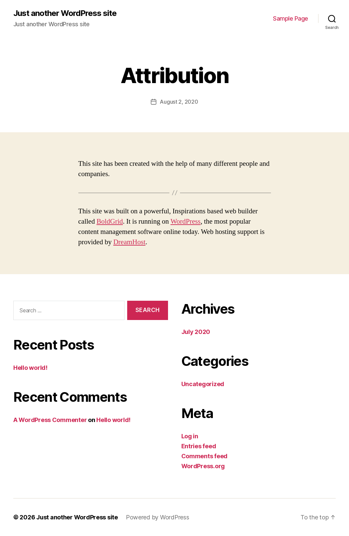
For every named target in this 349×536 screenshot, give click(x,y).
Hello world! (30, 367)
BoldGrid (110, 221)
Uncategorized (202, 383)
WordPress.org (203, 466)
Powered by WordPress (157, 517)
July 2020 (196, 331)
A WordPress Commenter (50, 419)
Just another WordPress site (65, 13)
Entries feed (198, 446)
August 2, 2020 (179, 101)
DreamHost (129, 242)
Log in (189, 436)
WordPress (185, 221)
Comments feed (204, 456)
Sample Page (290, 18)
